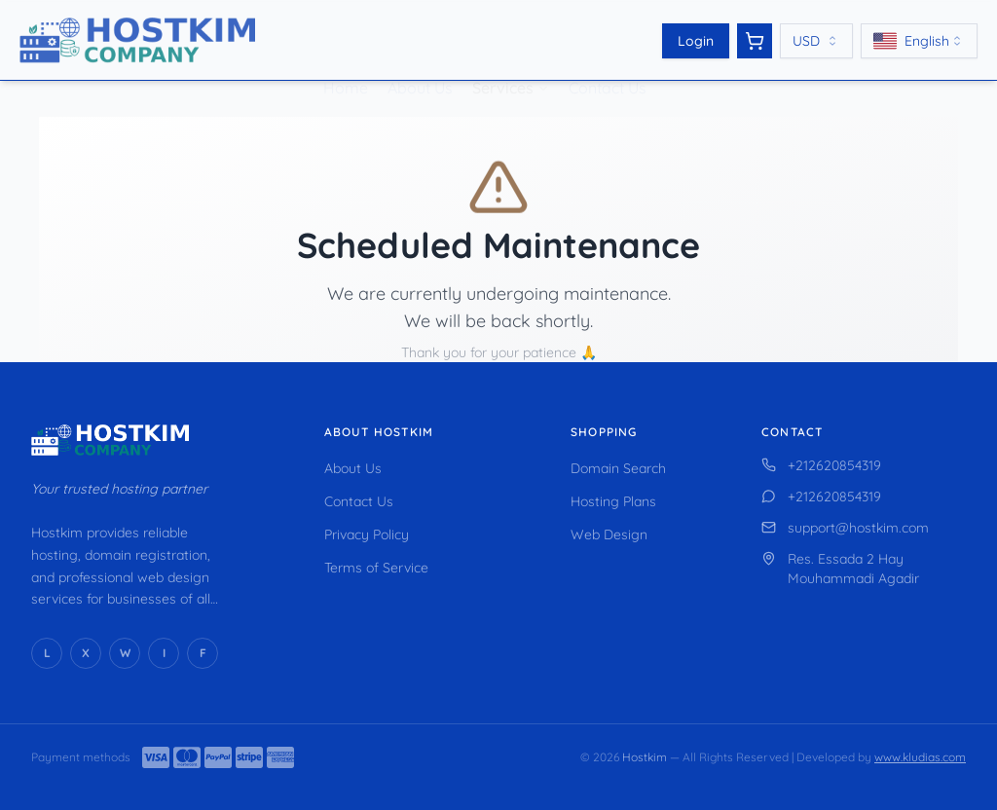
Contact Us (607, 62)
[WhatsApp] (124, 653)
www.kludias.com (920, 757)
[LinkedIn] (46, 653)
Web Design (609, 534)
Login (696, 41)
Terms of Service (376, 567)
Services (503, 62)
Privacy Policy (366, 534)
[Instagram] (163, 653)
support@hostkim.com (845, 527)
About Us (420, 62)
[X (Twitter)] (85, 653)
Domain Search (618, 468)
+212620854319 (821, 465)
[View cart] (754, 40)
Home (345, 62)
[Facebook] (202, 653)
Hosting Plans (613, 501)
